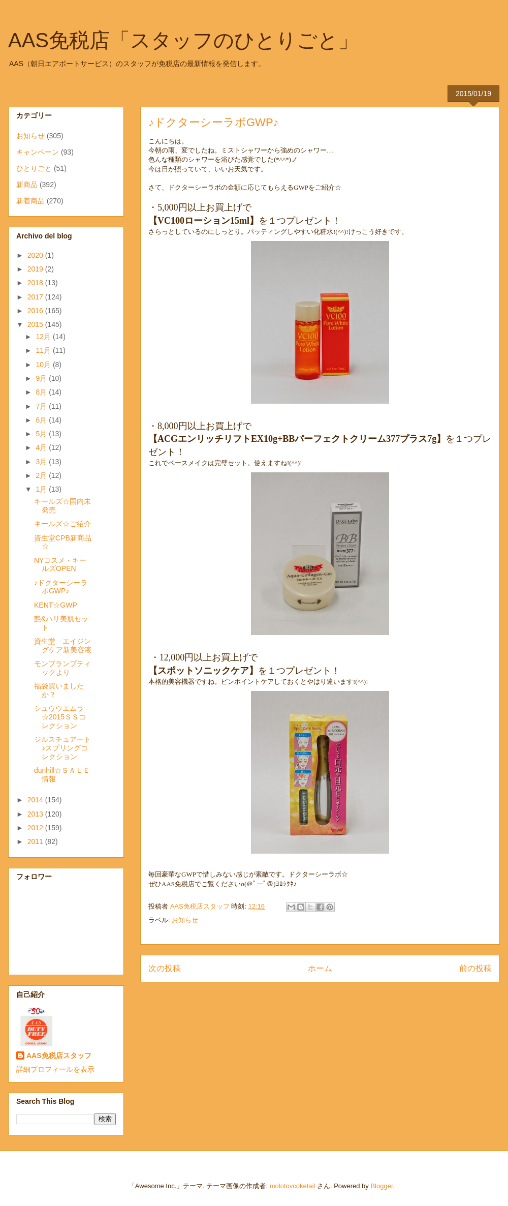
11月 (44, 350)
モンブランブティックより (62, 667)
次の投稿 (164, 968)
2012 (36, 828)
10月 (44, 364)
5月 (42, 434)
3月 (42, 462)
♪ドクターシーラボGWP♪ (60, 587)
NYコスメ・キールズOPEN (60, 564)
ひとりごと (34, 168)
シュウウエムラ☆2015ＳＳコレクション (60, 717)
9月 (42, 378)
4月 (42, 447)
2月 (42, 475)
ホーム (320, 968)
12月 (44, 337)
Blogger (381, 1186)
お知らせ (185, 920)
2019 (36, 269)
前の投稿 (475, 968)
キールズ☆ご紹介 (62, 524)
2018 (36, 283)
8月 (42, 392)
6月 (42, 420)
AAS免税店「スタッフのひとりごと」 (183, 40)
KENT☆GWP (55, 605)
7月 (42, 406)
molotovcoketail (292, 1186)
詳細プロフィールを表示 (55, 1069)
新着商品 (30, 201)
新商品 (27, 184)
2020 (36, 255)
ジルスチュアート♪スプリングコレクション (62, 748)
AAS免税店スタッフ (58, 1055)
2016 (36, 311)
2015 (36, 324)
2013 (36, 814)
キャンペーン (37, 152)
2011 (36, 841)
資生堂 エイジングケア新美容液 (62, 645)
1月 (42, 489)
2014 (36, 800)
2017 (36, 297)
